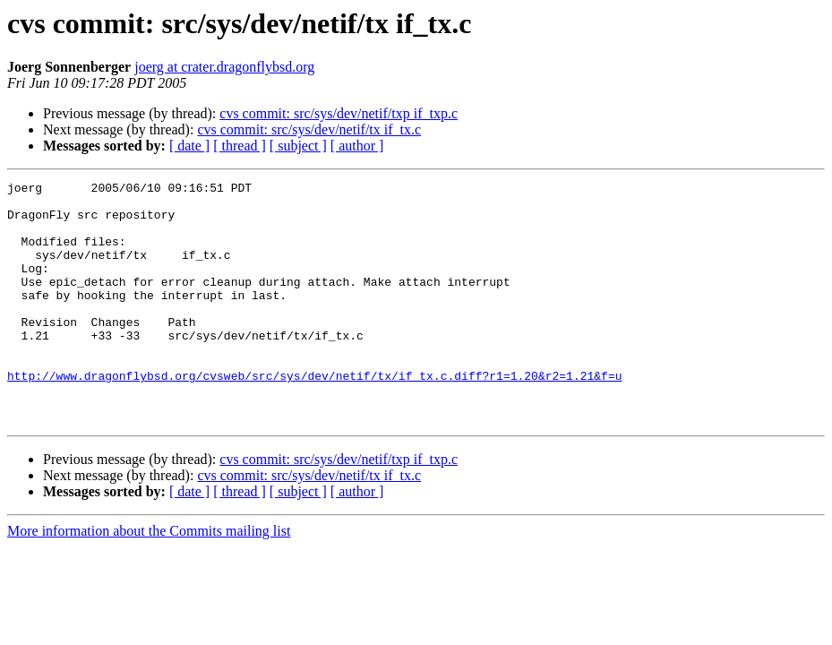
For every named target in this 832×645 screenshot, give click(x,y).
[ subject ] (298, 145)
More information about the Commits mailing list (148, 579)
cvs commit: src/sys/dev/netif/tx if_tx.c (309, 129)
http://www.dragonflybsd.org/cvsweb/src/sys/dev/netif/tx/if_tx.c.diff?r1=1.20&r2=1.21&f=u (314, 416)
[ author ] (357, 145)
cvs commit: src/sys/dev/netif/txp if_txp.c (338, 113)
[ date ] (189, 145)
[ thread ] (239, 145)
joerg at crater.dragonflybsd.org (224, 66)
